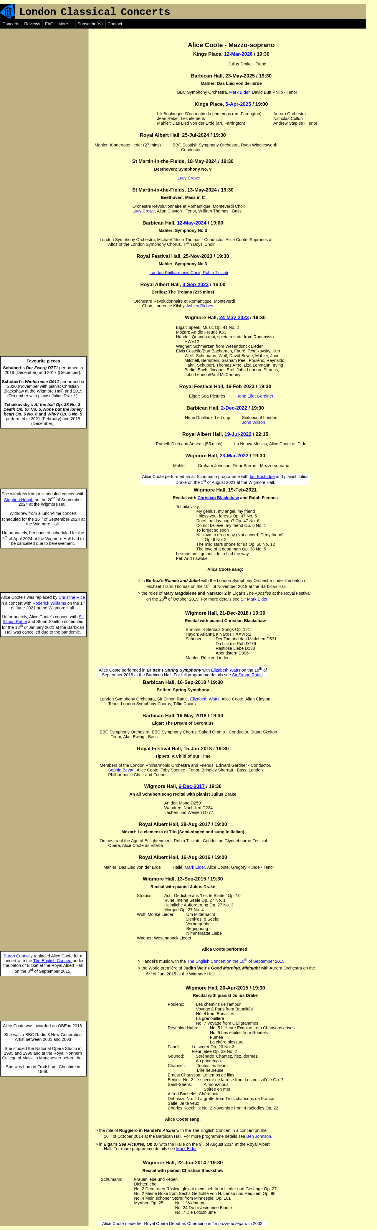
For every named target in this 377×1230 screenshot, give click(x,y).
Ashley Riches (199, 306)
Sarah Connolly (18, 956)
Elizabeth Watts (225, 670)
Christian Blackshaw (218, 497)
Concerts (10, 24)
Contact (115, 24)
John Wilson (253, 422)
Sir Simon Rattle (247, 674)
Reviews (32, 24)
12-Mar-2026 (238, 54)
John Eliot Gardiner (255, 396)
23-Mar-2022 (234, 456)
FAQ (49, 24)
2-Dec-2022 (234, 408)
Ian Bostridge (262, 476)
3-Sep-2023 (196, 284)
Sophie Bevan (121, 770)
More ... (65, 24)
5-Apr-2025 (238, 104)
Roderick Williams (49, 603)
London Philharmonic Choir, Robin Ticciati (189, 272)
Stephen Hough (19, 499)
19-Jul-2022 (238, 434)
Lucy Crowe (189, 178)
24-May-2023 (234, 317)
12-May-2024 (191, 223)
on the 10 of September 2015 (255, 961)
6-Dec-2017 (191, 786)
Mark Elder (239, 92)
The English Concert (52, 960)
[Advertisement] (44, 65)
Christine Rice (72, 597)
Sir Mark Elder (254, 599)
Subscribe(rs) (90, 24)
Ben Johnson (258, 1136)
